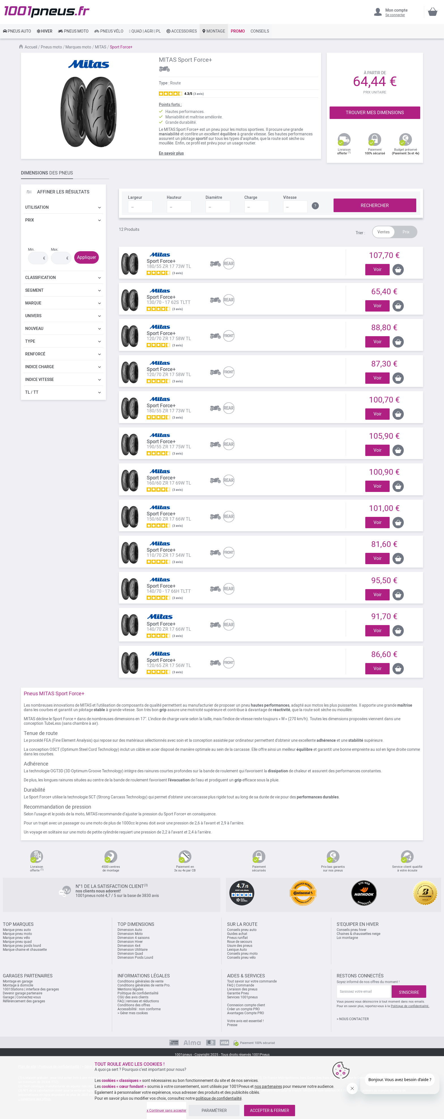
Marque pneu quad (17, 942)
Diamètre (214, 197)
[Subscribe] (409, 991)
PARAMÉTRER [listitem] (214, 1110)
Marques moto (78, 47)
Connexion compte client (246, 1005)
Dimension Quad (130, 954)
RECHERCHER (375, 205)
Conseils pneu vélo (241, 958)
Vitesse (290, 197)
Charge (250, 197)
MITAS (100, 47)
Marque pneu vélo (16, 938)
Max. (54, 249)
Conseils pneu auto (242, 930)
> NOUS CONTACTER (353, 1019)
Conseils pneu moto (242, 954)
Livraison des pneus (242, 989)
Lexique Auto (237, 950)
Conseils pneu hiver (351, 930)
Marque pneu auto (17, 930)
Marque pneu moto (17, 934)
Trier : (360, 233)
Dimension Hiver (130, 942)
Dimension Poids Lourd (135, 958)
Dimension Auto (130, 930)
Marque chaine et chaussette (25, 950)
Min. (31, 249)
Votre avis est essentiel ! (245, 1021)
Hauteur (174, 197)
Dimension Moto (130, 934)
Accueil (31, 47)
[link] (17, 31)
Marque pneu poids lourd (22, 946)
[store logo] (47, 12)
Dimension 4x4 (129, 946)
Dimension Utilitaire (133, 950)
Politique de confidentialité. (410, 1006)
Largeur (135, 197)
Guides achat (237, 934)
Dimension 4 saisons (134, 938)
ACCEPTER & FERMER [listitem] (269, 1110)
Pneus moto (51, 47)
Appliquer (86, 257)
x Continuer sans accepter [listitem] (166, 1110)
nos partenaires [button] (268, 1086)
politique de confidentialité (219, 1098)
